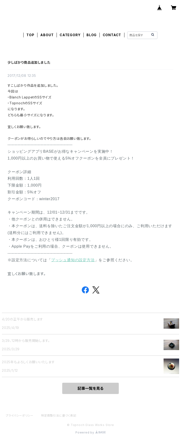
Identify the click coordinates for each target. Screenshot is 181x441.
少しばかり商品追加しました (29, 62)
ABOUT (46, 35)
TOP (30, 35)
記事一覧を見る (90, 388)
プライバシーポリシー (19, 415)
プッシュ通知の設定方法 (73, 260)
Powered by (90, 432)
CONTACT (112, 35)
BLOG (91, 35)
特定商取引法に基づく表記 (58, 415)
